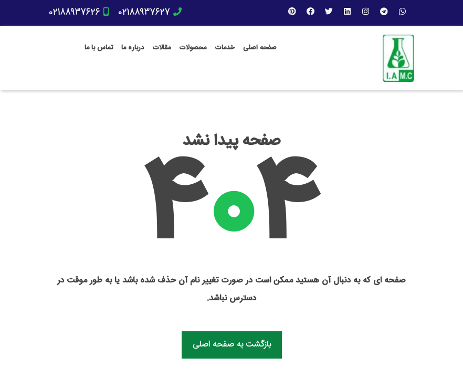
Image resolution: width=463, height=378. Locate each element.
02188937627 (150, 13)
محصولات (192, 48)
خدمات (225, 48)
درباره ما (132, 48)
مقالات (161, 48)
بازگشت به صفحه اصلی (232, 345)
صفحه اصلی (260, 48)
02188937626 (79, 13)
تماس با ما (99, 48)
